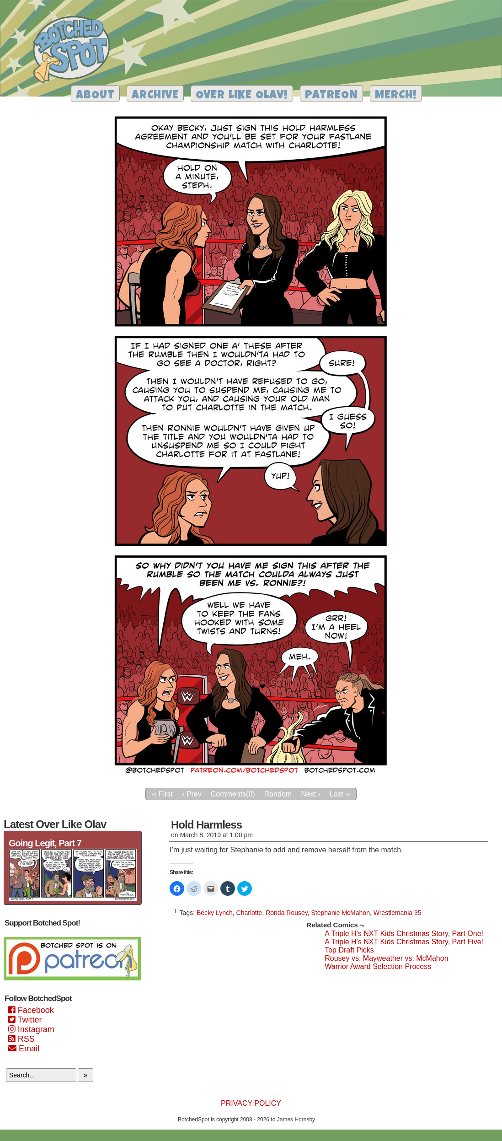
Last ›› (340, 794)
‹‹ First (162, 794)
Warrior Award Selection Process (378, 966)
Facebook (31, 1010)
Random (278, 794)
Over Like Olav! (242, 96)
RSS (21, 1039)
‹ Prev (192, 794)
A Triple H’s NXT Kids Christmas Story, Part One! (404, 933)
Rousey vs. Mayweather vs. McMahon (386, 958)
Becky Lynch (215, 912)
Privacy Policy (251, 1103)
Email (23, 1048)
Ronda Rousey (287, 912)
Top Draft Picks (349, 950)
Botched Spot (75, 50)
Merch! (396, 96)
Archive (155, 96)
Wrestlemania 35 (398, 912)
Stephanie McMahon (340, 912)
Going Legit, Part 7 (45, 843)
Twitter (25, 1019)
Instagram (31, 1029)
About (95, 96)
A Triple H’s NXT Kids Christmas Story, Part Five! (404, 942)
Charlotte (249, 912)
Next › (310, 794)
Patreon (331, 96)
